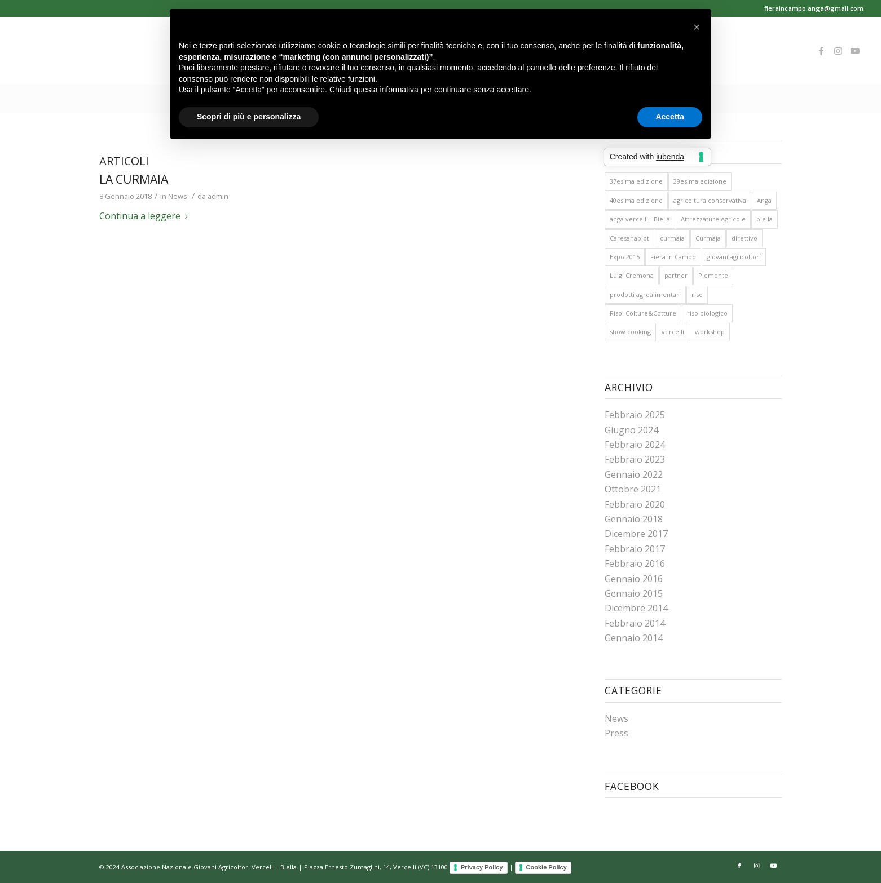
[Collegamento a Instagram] (838, 50)
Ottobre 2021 (633, 489)
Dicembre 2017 (636, 533)
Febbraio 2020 (635, 504)
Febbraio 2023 (635, 459)
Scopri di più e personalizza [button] (249, 116)
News (177, 196)
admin (218, 196)
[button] (697, 27)
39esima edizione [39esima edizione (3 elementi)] (699, 181)
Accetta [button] (669, 116)
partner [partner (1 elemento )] (676, 275)
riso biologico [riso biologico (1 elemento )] (707, 313)
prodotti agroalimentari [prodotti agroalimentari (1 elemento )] (645, 294)
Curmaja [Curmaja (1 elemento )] (708, 238)
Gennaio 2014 (634, 638)
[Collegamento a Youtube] (855, 50)
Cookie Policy (546, 867)
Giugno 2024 (631, 430)
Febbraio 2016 (635, 563)
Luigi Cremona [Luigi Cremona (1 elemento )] (632, 275)
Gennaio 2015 (634, 593)
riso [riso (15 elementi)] (697, 294)
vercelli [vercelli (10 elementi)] (673, 331)
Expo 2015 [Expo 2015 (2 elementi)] (625, 256)
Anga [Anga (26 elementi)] (764, 200)
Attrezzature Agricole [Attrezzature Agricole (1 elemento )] (713, 219)
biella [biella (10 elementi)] (764, 219)
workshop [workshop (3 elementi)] (710, 331)
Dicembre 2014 (636, 608)
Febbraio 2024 (635, 444)
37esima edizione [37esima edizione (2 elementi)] (636, 181)
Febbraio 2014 (635, 623)
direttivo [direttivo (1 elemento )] (744, 238)
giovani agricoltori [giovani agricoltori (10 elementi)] (734, 256)
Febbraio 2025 (635, 415)
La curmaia (133, 179)
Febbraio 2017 (635, 549)
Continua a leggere (145, 216)
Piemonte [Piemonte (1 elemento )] (713, 275)
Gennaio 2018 (634, 519)
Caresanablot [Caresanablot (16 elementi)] (629, 238)
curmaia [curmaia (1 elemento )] (672, 238)
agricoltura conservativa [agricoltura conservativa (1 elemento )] (709, 200)
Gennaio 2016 (634, 579)
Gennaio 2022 (634, 474)
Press (616, 733)
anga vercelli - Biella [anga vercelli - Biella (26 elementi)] (640, 219)
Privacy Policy (482, 867)
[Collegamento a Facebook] (821, 50)
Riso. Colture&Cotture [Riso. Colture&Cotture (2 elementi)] (643, 313)
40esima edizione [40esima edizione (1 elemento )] (636, 200)
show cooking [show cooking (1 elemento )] (630, 331)
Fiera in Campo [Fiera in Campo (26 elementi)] (673, 256)
